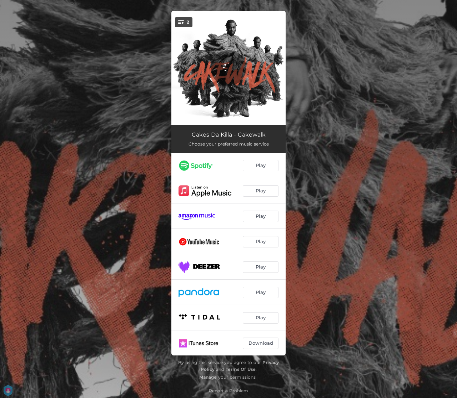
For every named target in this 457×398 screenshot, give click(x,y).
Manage (208, 377)
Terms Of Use (241, 369)
